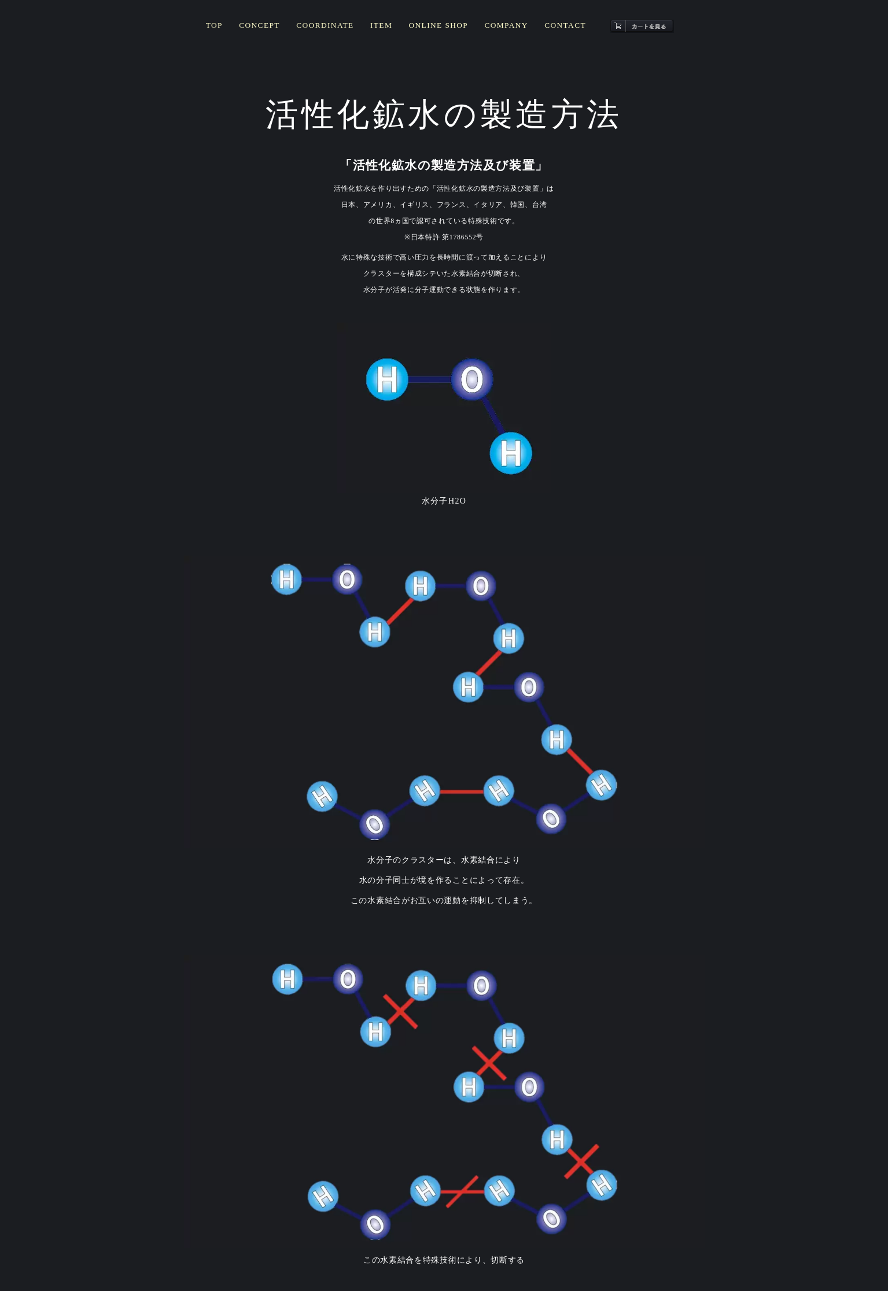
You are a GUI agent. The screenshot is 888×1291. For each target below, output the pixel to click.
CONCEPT (267, 28)
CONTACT (556, 28)
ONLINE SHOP (436, 28)
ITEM (382, 28)
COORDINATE (329, 28)
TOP (224, 28)
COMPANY (501, 28)
